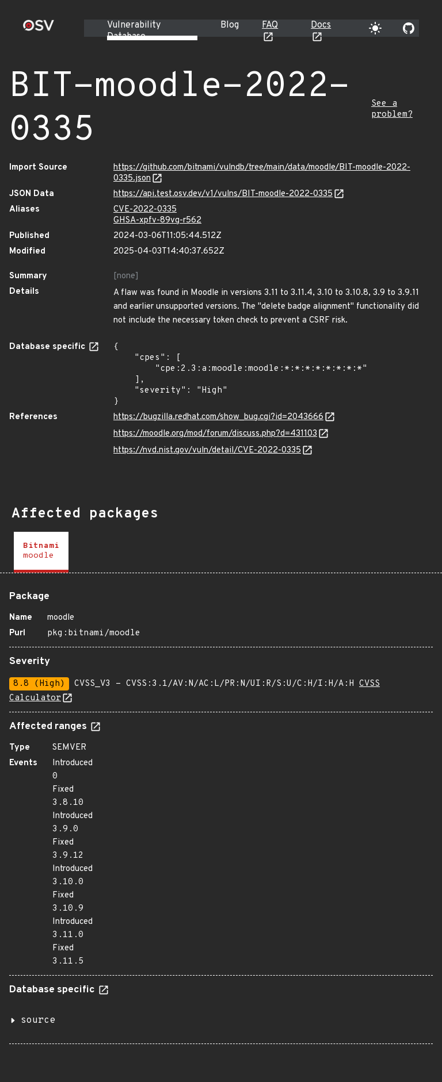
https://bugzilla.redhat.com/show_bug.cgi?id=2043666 (218, 417)
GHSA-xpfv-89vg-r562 (157, 220)
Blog (229, 25)
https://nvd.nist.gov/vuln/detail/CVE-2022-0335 (207, 450)
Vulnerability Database (134, 31)
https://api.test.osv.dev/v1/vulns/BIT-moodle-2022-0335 (223, 194)
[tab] (41, 552)
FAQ (270, 25)
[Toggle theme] (375, 28)
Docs (321, 25)
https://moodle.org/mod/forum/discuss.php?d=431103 (215, 433)
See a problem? (392, 109)
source (38, 1020)
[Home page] (38, 29)
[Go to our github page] (408, 28)
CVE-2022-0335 (145, 209)
